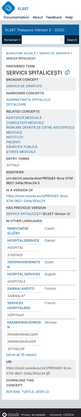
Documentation (16, 17)
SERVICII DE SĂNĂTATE (54, 53)
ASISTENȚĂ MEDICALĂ (23, 118)
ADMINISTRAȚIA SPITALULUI (28, 100)
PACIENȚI (13, 142)
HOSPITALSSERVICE (23, 240)
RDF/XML (13, 392)
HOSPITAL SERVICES (23, 274)
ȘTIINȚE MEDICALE (21, 152)
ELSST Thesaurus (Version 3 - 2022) (34, 30)
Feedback (54, 17)
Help (69, 17)
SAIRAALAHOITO (20, 288)
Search (72, 40)
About (38, 17)
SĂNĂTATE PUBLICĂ (21, 147)
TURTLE (27, 392)
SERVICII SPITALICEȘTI (24, 214)
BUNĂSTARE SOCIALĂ (21, 53)
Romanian (11, 40)
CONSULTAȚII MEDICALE (25, 123)
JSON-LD (42, 392)
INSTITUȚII (14, 137)
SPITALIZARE (16, 104)
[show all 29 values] (21, 355)
